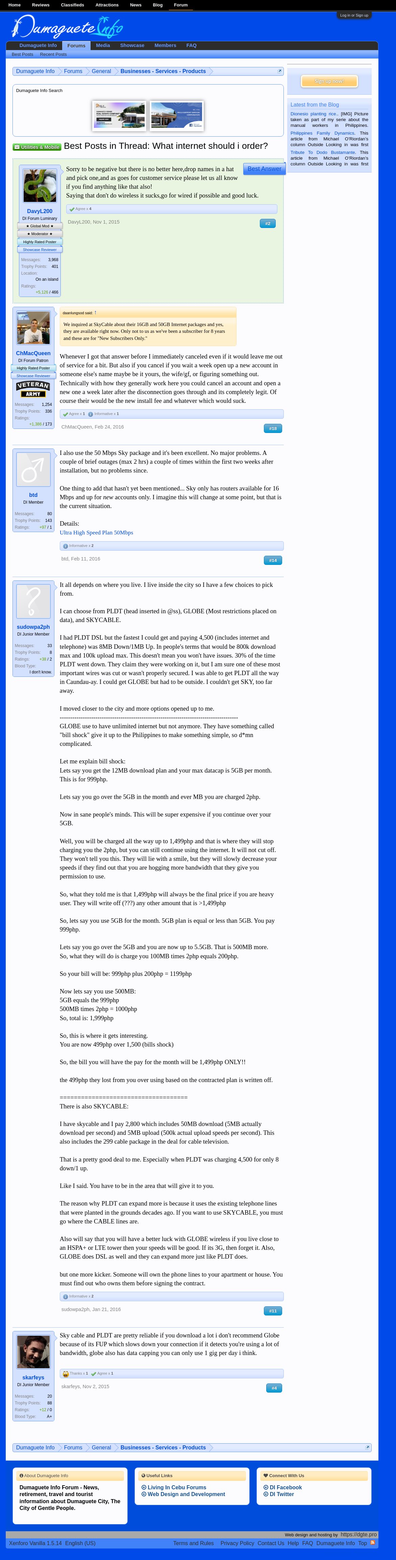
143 (48, 520)
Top (362, 1543)
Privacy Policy (237, 1543)
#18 (273, 428)
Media (103, 45)
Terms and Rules (193, 1543)
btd (33, 495)
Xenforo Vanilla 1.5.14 (35, 1543)
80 (49, 513)
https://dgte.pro (359, 1534)
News (136, 4)
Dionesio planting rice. (314, 113)
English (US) (80, 1543)
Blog (158, 4)
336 (48, 411)
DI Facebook (283, 1487)
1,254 (47, 404)
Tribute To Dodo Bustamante (323, 152)
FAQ (192, 45)
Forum (181, 4)
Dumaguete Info (38, 45)
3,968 (53, 259)
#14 (273, 560)
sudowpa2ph (33, 627)
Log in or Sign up (354, 15)
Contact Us (270, 1543)
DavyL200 (39, 211)
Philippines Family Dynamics (322, 133)
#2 (267, 223)
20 (49, 1396)
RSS (372, 1542)
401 (55, 266)
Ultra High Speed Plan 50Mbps (96, 532)
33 (49, 645)
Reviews (41, 4)
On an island (46, 279)
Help (293, 1543)
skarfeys (33, 1377)
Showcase (132, 45)
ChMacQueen (33, 353)
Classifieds (72, 4)
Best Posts (22, 54)
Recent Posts (53, 54)
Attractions (107, 4)
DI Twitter (279, 1494)
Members (165, 45)
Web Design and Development (183, 1494)
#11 (273, 1310)
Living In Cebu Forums (174, 1487)
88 (49, 1403)
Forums (76, 45)
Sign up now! (329, 81)
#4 (274, 1388)
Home (14, 4)
